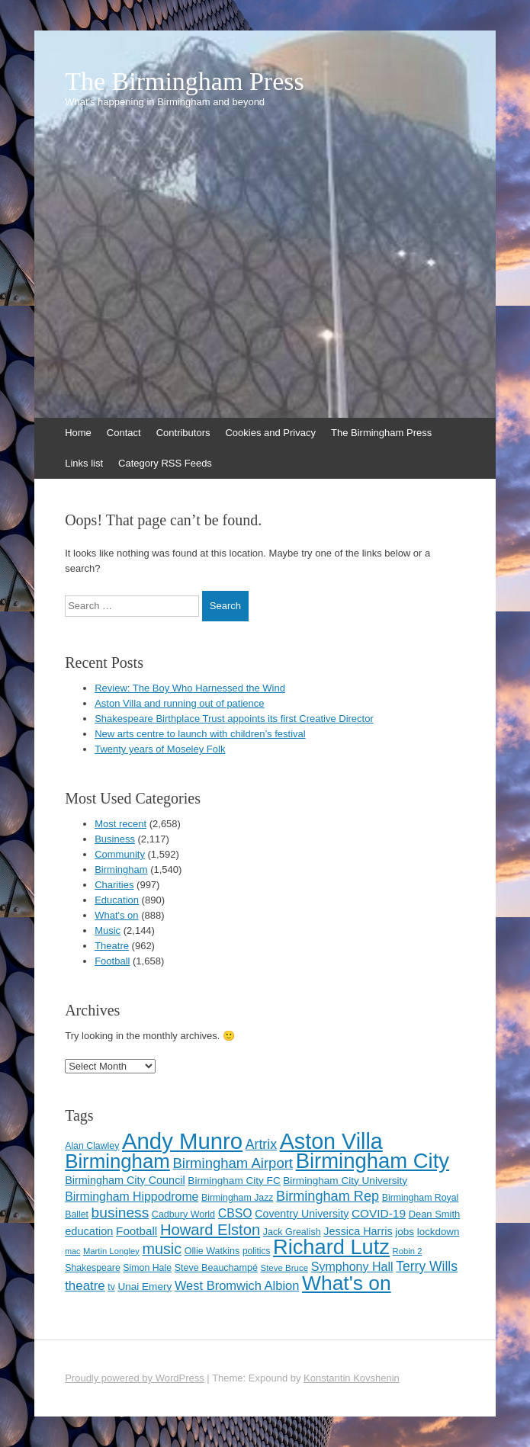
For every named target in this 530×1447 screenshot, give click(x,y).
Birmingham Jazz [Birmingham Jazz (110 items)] (237, 1197)
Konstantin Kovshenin (352, 1378)
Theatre (112, 945)
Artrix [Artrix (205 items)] (261, 1144)
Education (117, 900)
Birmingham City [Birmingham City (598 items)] (372, 1161)
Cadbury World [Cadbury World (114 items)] (183, 1214)
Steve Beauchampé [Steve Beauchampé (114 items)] (216, 1268)
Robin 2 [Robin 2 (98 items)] (407, 1251)
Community (120, 854)
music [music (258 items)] (161, 1248)
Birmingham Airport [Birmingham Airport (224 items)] (232, 1163)
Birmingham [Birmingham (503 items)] (117, 1161)
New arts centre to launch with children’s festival (200, 734)
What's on (116, 915)
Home (78, 432)
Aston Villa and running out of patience (179, 703)
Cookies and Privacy (270, 432)
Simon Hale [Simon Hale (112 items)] (147, 1268)
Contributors (183, 432)
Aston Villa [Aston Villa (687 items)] (331, 1141)
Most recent (120, 823)
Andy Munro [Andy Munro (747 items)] (182, 1140)
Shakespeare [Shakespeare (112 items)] (92, 1268)
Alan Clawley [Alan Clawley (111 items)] (92, 1146)
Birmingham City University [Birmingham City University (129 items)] (345, 1180)
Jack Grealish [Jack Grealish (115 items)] (292, 1232)
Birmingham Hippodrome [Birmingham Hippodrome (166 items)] (131, 1196)
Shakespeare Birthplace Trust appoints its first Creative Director (234, 718)
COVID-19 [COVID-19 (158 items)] (379, 1213)
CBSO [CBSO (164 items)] (235, 1213)
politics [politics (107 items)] (256, 1251)
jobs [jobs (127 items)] (404, 1231)
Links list (84, 463)
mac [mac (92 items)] (72, 1251)
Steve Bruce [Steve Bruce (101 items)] (285, 1267)
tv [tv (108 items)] (111, 1287)
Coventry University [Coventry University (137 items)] (302, 1214)
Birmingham (121, 869)
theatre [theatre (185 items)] (85, 1286)
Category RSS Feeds (165, 463)
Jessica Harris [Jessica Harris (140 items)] (357, 1231)
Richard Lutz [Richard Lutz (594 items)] (331, 1247)
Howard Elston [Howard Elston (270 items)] (210, 1229)
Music (107, 930)
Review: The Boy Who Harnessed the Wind (190, 688)
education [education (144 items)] (89, 1231)
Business (115, 839)
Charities (114, 884)
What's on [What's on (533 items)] (346, 1283)
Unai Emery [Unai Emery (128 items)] (144, 1286)
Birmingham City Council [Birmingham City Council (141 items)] (125, 1180)
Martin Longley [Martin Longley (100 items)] (111, 1251)
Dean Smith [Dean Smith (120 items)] (435, 1214)
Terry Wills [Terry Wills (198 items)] (427, 1266)
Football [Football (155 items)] (136, 1230)
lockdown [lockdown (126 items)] (438, 1231)
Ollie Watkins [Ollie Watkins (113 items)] (212, 1251)
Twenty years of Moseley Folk (160, 749)
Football (112, 961)
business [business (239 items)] (120, 1213)
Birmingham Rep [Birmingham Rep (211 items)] (327, 1196)
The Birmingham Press (184, 82)
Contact (124, 432)
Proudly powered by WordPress (134, 1378)
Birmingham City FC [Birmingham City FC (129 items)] (234, 1180)
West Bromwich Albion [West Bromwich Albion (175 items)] (237, 1285)
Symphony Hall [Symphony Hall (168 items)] (352, 1266)
